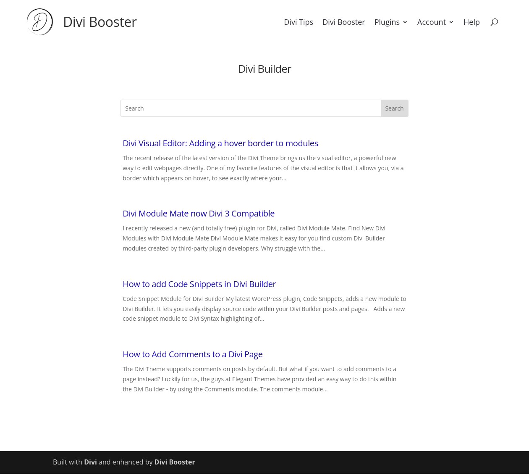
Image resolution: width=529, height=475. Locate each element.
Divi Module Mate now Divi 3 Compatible (199, 213)
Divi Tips (298, 22)
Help (472, 22)
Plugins (387, 22)
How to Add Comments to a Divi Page (192, 354)
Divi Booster (100, 22)
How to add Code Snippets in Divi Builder (199, 284)
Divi (90, 462)
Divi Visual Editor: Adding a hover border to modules (220, 143)
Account (431, 22)
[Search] (494, 21)
